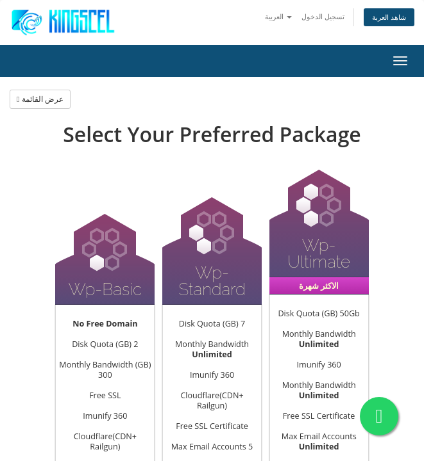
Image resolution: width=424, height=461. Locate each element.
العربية (278, 16)
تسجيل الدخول (322, 16)
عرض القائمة (40, 98)
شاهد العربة (389, 17)
